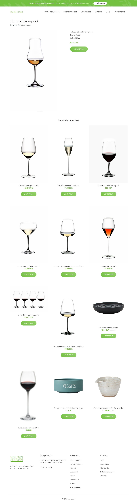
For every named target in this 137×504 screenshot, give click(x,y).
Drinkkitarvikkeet (51, 12)
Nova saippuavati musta (108, 329)
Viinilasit (98, 12)
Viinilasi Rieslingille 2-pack (28, 187)
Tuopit (72, 477)
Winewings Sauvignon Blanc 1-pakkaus (68, 268)
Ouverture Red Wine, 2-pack (108, 187)
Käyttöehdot (104, 469)
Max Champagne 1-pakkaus (68, 187)
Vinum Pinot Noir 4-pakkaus (28, 316)
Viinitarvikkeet (75, 489)
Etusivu (12, 27)
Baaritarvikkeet (70, 12)
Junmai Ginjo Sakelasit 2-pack (28, 268)
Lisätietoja (78, 50)
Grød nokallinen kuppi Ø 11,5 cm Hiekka (108, 410)
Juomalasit (86, 12)
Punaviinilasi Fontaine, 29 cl (28, 429)
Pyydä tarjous (100, 3)
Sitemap (103, 477)
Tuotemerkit (119, 12)
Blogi (108, 12)
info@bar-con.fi (46, 469)
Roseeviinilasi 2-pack (108, 268)
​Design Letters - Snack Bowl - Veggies (68, 410)
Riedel (91, 33)
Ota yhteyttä (104, 466)
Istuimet (73, 469)
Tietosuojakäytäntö (107, 473)
